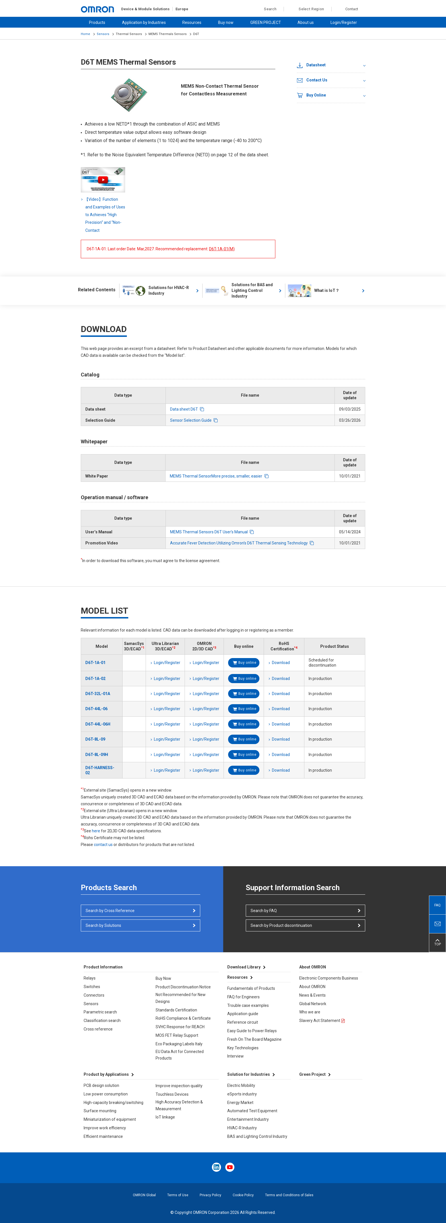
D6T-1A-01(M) (222, 249)
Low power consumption (106, 1094)
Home (85, 34)
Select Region (311, 9)
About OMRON (312, 986)
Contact (351, 9)
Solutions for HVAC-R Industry (155, 290)
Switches (92, 986)
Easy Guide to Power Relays (252, 1031)
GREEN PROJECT (265, 22)
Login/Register (344, 22)
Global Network (312, 1003)
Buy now (226, 22)
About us (306, 22)
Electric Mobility (241, 1085)
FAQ (437, 905)
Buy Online (311, 95)
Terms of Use (177, 1195)
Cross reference (98, 1029)
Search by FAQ (264, 910)
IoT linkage (165, 1117)
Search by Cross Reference (110, 910)
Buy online (247, 663)
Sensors (103, 34)
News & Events (312, 995)
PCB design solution (101, 1085)
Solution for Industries (248, 1074)
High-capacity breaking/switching (113, 1102)
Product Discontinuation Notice (183, 987)
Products (97, 22)
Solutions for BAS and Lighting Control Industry (239, 290)
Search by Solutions (103, 925)
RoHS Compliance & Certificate (183, 1018)
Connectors (94, 995)
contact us (103, 844)
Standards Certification (176, 1010)
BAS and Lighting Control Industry (257, 1136)
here (96, 831)
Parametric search (100, 1012)
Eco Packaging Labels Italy (179, 1044)
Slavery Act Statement (319, 1020)
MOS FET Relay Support (177, 1035)
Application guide (242, 1013)
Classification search (102, 1020)
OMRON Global (144, 1195)
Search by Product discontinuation (281, 925)
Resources (191, 22)
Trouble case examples (248, 1005)
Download (281, 662)
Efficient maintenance (103, 1136)
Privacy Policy (210, 1195)
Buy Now (163, 978)
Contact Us (312, 80)
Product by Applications (106, 1074)
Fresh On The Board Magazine (254, 1039)
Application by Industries (144, 22)
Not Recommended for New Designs (181, 998)
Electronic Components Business (328, 978)
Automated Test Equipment (252, 1111)
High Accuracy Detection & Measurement (179, 1105)
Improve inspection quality (179, 1085)
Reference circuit (242, 1022)
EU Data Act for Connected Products (180, 1055)
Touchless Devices (172, 1094)
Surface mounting (100, 1111)
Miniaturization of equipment (110, 1119)
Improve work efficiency (105, 1128)
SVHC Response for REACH (180, 1027)
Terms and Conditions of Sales (289, 1195)
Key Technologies (243, 1048)
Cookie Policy (243, 1195)
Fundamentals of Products (251, 988)
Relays (90, 978)
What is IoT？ (313, 290)
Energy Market (240, 1102)
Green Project (312, 1074)
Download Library (244, 967)
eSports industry (242, 1094)
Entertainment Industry (248, 1119)
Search (267, 9)
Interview (235, 1056)
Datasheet (311, 65)
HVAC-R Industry (242, 1128)
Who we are (309, 1012)
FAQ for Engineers (243, 997)
